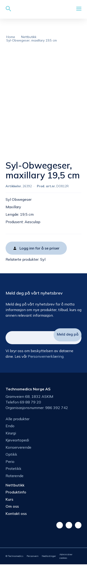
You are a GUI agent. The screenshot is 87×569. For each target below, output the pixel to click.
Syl (42, 264)
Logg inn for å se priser (39, 252)
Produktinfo (16, 496)
